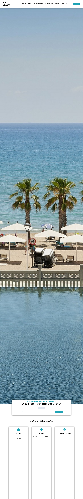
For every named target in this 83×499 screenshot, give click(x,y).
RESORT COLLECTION (26, 3)
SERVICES (57, 3)
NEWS (62, 3)
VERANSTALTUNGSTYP (38, 3)
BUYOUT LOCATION (49, 3)
